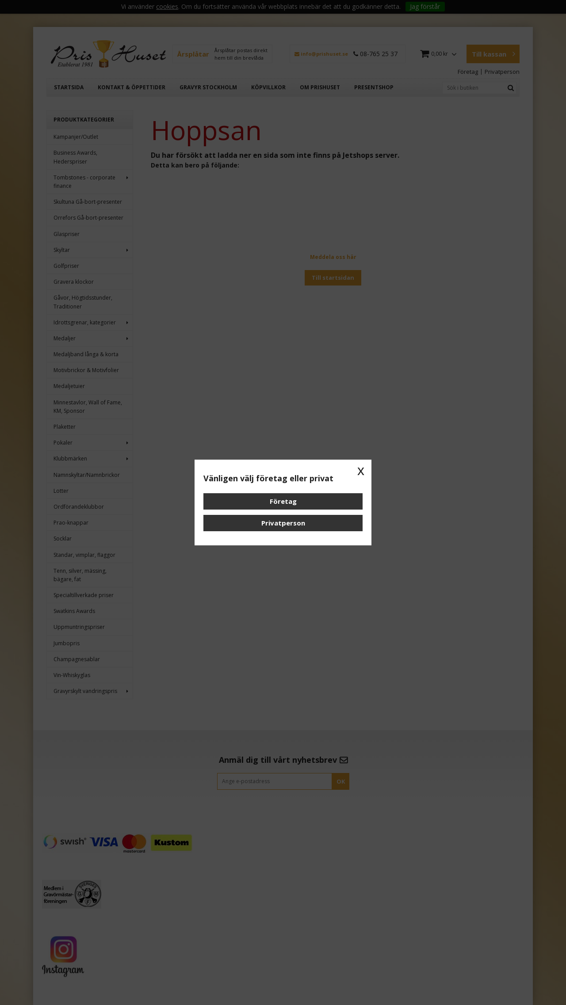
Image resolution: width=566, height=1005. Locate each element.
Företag (283, 501)
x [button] (360, 470)
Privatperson (283, 522)
